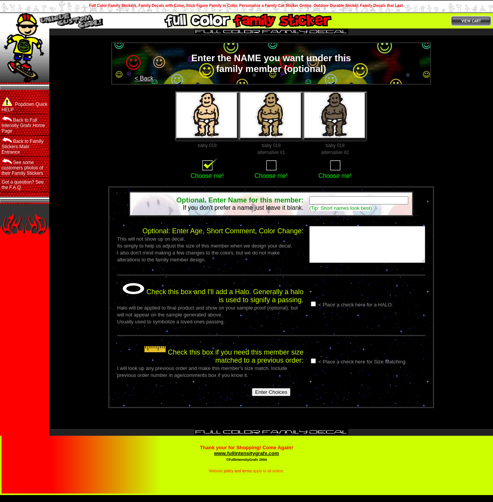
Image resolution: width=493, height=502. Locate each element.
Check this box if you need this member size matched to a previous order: (210, 363)
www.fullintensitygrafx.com (246, 460)
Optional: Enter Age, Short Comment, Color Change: (209, 231)
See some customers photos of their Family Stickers (22, 167)
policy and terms (238, 478)
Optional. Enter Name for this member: (240, 200)
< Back (143, 78)
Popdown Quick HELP (24, 104)
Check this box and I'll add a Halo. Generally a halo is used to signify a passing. (207, 303)
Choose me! (207, 175)
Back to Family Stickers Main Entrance (23, 146)
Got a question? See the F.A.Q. (23, 184)
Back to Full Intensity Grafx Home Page (23, 125)
